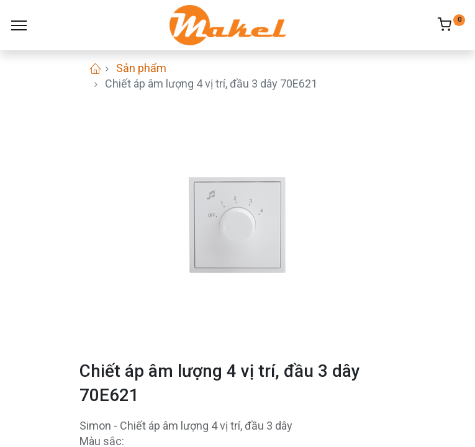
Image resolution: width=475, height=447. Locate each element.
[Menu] (19, 25)
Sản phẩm (141, 67)
